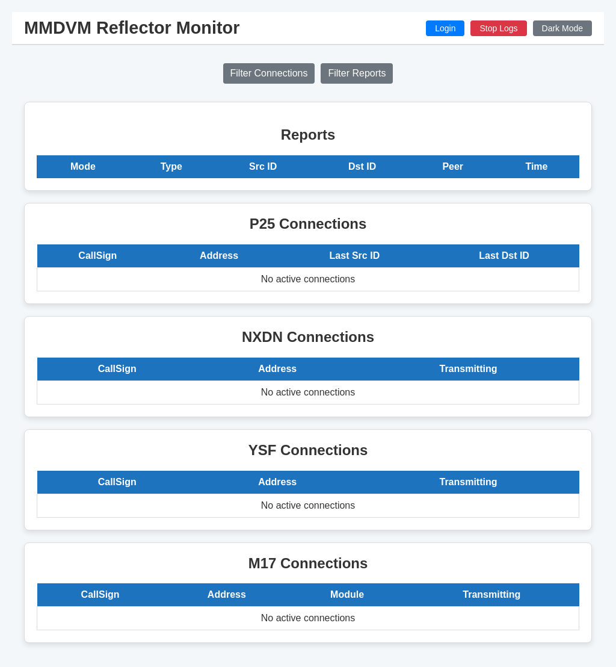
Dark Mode (562, 28)
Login (445, 28)
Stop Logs (498, 28)
